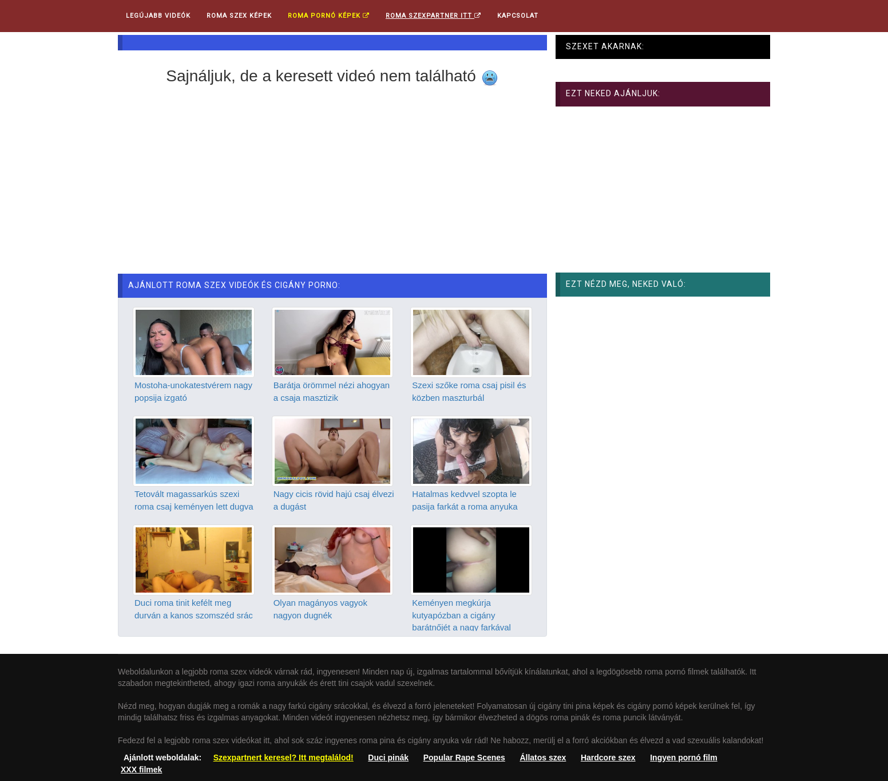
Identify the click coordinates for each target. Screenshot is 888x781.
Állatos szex (543, 757)
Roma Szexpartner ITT (433, 15)
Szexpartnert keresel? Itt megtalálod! (283, 757)
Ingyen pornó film (683, 757)
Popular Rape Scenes (464, 757)
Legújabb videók (158, 15)
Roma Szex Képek (239, 15)
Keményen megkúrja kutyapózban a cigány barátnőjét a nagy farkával (461, 615)
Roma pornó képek (329, 15)
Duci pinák (388, 757)
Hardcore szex (608, 757)
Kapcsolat (517, 15)
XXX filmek (141, 769)
